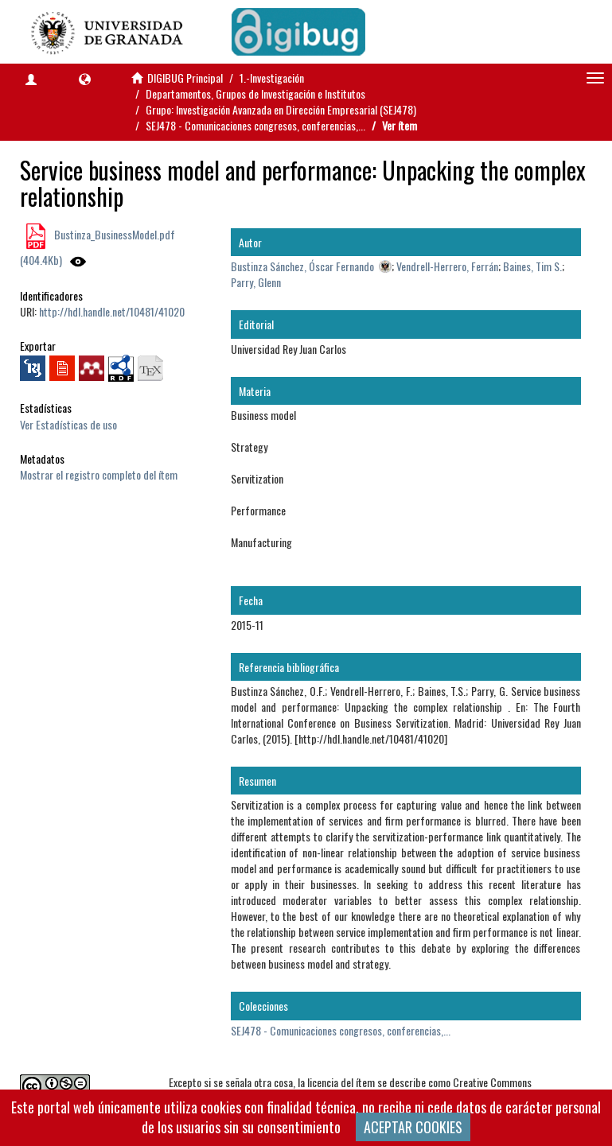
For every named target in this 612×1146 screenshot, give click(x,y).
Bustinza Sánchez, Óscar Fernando (302, 266)
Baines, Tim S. (532, 266)
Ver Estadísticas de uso (68, 424)
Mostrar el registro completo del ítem (98, 474)
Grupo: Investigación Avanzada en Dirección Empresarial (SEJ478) (281, 109)
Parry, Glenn (256, 282)
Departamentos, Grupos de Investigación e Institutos (255, 93)
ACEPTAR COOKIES (413, 1127)
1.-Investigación (272, 77)
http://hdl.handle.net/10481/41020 (112, 311)
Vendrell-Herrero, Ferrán (447, 266)
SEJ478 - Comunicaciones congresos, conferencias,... (255, 125)
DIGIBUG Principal (185, 77)
